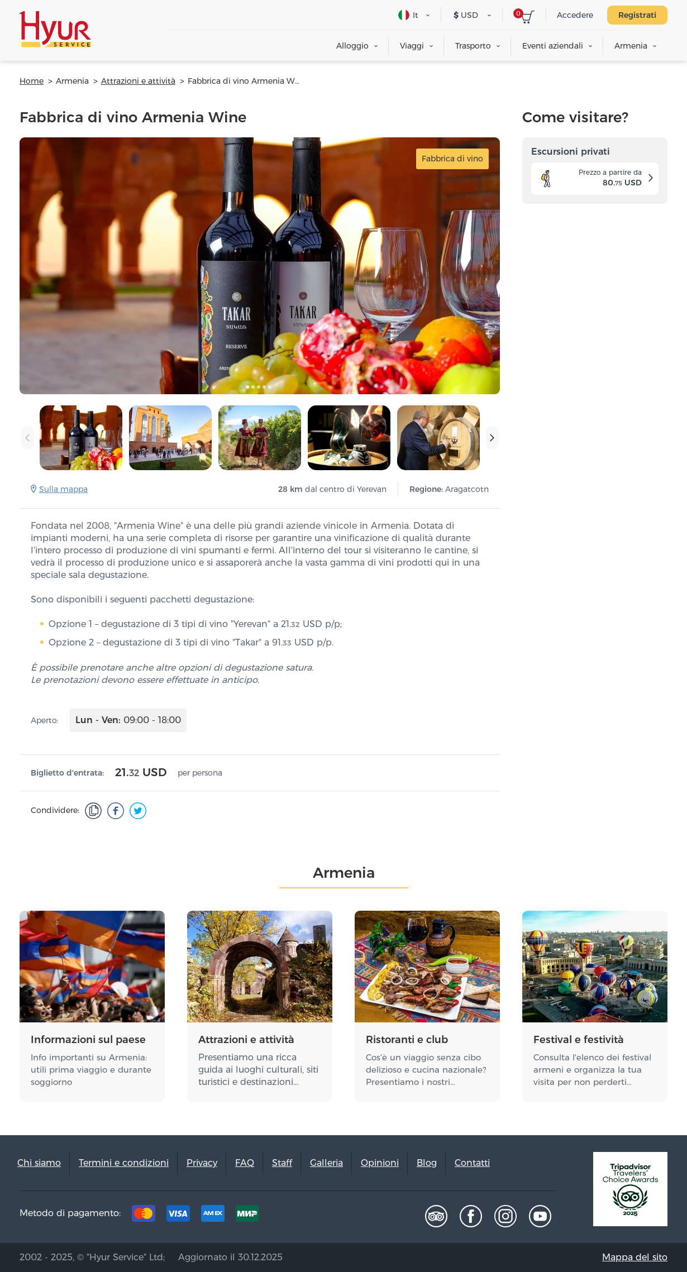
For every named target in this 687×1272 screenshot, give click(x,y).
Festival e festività (578, 1040)
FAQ (244, 1163)
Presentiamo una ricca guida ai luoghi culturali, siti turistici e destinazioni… (258, 1069)
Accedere (575, 15)
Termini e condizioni (124, 1163)
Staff (282, 1163)
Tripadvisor (436, 1216)
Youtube (540, 1216)
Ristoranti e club (407, 1040)
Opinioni (380, 1163)
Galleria (326, 1163)
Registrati (637, 15)
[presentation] (27, 438)
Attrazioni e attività (246, 1040)
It (408, 15)
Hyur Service (55, 29)
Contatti (472, 1163)
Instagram (505, 1216)
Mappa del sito (634, 1257)
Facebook (470, 1216)
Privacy (202, 1163)
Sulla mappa (63, 489)
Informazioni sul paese (88, 1040)
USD (466, 15)
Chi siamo (39, 1163)
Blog (427, 1163)
